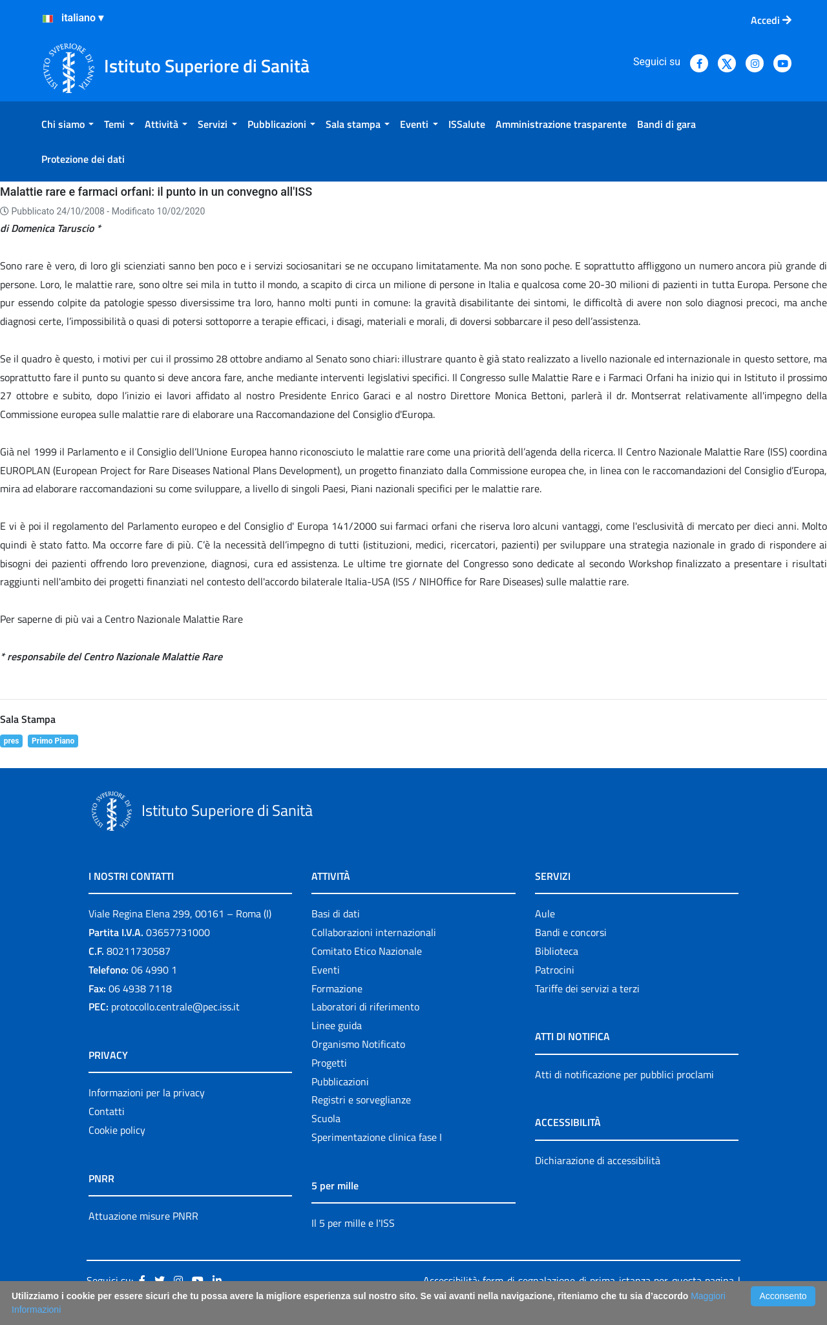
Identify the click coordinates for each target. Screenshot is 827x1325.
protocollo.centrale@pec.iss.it (175, 1006)
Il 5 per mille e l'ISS (353, 1223)
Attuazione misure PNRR (143, 1216)
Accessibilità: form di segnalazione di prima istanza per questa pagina (578, 1280)
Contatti (107, 1111)
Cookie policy (117, 1130)
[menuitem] (67, 124)
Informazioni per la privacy (147, 1092)
